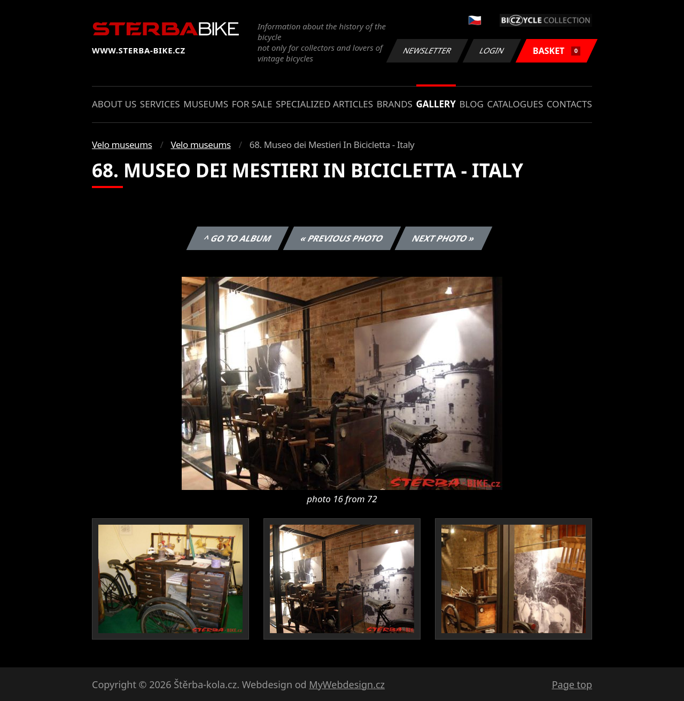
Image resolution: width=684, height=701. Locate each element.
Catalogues (515, 104)
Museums (205, 104)
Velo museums (122, 144)
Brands (395, 104)
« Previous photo (342, 238)
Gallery (436, 104)
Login (492, 50)
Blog (472, 104)
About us (114, 104)
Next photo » (443, 238)
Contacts (569, 104)
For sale (252, 104)
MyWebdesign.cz (347, 684)
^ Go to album (237, 238)
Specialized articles (324, 104)
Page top (572, 684)
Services (160, 104)
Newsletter (427, 50)
